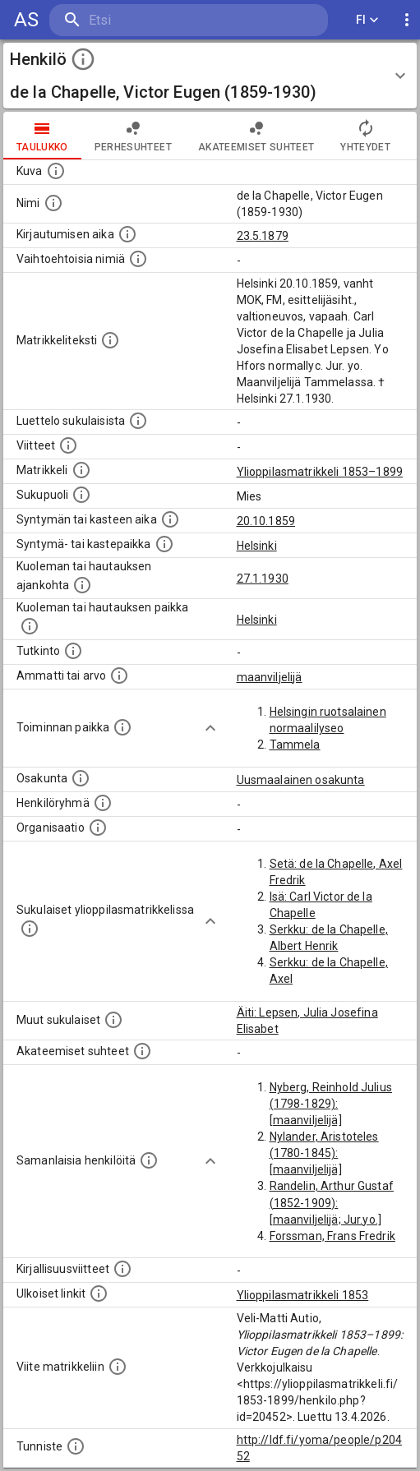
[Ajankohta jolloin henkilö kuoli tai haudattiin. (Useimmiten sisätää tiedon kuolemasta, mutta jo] (82, 585)
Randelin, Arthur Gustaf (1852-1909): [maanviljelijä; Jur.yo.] (332, 1202)
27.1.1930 (262, 578)
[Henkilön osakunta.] (80, 778)
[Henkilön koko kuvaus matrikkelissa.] (110, 340)
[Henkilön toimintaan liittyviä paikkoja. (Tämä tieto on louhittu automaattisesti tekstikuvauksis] (122, 727)
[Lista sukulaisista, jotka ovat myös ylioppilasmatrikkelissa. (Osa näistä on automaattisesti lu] (29, 928)
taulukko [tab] (42, 135)
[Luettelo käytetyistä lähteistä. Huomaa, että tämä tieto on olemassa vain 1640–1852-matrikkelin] (68, 445)
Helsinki (257, 545)
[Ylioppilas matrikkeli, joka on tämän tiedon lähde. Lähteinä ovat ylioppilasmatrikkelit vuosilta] (81, 470)
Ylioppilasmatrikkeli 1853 (303, 1295)
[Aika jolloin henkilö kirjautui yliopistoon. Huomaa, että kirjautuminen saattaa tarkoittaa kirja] (127, 234)
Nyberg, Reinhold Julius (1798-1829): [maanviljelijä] (331, 1104)
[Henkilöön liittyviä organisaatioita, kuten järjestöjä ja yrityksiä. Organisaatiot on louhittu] (98, 827)
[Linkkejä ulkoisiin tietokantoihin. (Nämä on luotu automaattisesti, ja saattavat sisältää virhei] (98, 1293)
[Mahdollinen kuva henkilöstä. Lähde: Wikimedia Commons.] (56, 171)
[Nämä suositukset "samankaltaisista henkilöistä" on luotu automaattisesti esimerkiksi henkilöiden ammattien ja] (149, 1160)
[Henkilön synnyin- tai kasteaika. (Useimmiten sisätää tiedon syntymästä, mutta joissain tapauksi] (170, 519)
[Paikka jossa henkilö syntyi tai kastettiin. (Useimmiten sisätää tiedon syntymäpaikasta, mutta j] (164, 544)
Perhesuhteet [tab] (133, 135)
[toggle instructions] (83, 59)
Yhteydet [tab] (365, 135)
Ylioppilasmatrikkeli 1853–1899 (320, 471)
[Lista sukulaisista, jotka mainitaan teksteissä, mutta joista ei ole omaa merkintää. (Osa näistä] (113, 1020)
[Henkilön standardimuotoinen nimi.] (53, 203)
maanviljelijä (269, 677)
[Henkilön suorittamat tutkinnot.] (73, 651)
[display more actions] (407, 20)
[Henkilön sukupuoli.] (81, 495)
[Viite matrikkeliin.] (117, 1366)
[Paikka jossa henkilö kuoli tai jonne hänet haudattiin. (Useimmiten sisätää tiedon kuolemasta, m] (29, 626)
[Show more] (210, 728)
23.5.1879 (262, 235)
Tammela (295, 744)
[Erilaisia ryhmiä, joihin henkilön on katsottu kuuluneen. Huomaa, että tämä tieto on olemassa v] (103, 803)
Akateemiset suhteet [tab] (256, 135)
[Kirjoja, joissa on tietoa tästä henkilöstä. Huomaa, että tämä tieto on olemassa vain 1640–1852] (122, 1269)
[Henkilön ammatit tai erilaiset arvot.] (119, 675)
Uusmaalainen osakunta (301, 779)
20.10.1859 (266, 521)
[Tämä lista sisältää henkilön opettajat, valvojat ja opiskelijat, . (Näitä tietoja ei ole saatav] (142, 1051)
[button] (210, 75)
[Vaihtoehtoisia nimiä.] (138, 259)
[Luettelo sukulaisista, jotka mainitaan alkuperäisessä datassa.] (138, 421)
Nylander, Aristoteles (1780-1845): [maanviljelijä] (324, 1153)
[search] (147, 20)
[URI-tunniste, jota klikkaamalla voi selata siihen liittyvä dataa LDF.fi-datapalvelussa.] (75, 1446)
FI (367, 20)
